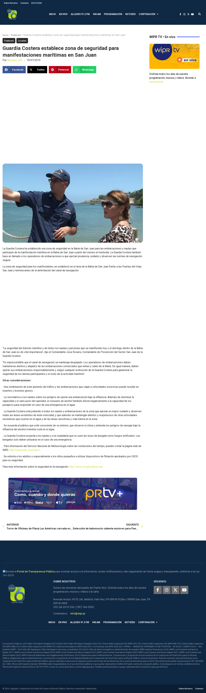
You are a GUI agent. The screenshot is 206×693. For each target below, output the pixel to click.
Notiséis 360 (14, 60)
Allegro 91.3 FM (80, 14)
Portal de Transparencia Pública (36, 571)
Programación (113, 14)
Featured (16, 35)
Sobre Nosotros (11, 3)
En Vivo (63, 14)
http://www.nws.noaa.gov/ (24, 449)
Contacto (24, 3)
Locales (22, 40)
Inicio (52, 14)
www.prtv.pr (156, 81)
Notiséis (130, 14)
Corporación (148, 14)
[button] (199, 14)
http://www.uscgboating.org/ (86, 466)
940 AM (97, 14)
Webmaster (91, 689)
